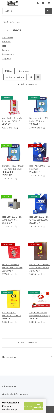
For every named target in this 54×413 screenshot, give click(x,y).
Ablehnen (35, 406)
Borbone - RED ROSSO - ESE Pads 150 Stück (13, 167)
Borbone (6, 41)
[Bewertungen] (8, 172)
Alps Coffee (7, 37)
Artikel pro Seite (14, 77)
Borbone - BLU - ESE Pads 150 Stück (39, 120)
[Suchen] (23, 11)
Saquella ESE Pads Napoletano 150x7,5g (39, 314)
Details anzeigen (10, 409)
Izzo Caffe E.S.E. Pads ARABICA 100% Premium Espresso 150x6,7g (12, 218)
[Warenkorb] (49, 3)
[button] (37, 3)
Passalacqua (8, 54)
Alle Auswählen (46, 405)
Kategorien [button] (9, 357)
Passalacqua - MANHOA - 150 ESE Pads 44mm (11, 314)
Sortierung (24, 71)
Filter (8, 71)
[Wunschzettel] (43, 3)
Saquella (6, 58)
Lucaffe (5, 50)
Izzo (4, 45)
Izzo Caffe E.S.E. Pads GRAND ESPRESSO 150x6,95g (39, 218)
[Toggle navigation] (3, 2)
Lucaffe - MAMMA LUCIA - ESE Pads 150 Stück (12, 266)
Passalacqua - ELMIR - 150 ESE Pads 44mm (39, 266)
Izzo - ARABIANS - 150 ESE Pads (39, 167)
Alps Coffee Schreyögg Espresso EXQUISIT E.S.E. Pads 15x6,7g (13, 120)
